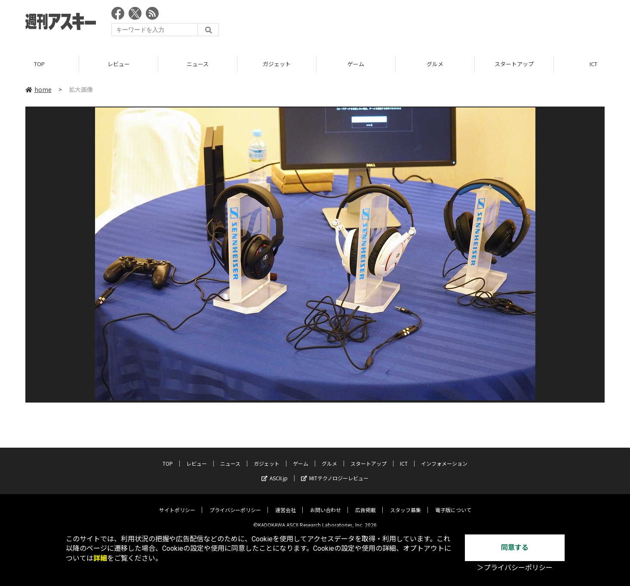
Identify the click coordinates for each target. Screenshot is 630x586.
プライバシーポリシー (235, 503)
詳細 (100, 558)
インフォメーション (444, 457)
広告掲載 (365, 503)
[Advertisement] (448, 23)
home (38, 89)
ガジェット (277, 64)
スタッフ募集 (405, 503)
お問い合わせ (325, 503)
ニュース (198, 64)
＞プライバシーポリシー (515, 568)
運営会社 (285, 503)
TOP (39, 64)
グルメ (435, 64)
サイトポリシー (177, 503)
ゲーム (355, 64)
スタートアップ (514, 64)
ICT (404, 457)
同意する (515, 547)
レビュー (119, 64)
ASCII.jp (274, 471)
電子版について (453, 503)
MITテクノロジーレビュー (335, 471)
